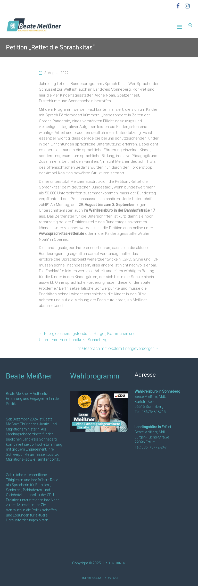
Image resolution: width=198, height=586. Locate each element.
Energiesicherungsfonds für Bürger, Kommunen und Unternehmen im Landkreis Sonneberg (87, 336)
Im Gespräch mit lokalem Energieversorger (117, 348)
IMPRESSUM (91, 578)
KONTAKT (111, 578)
